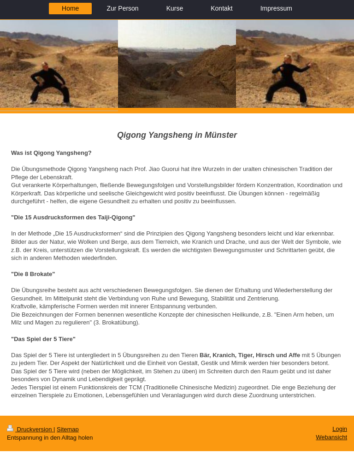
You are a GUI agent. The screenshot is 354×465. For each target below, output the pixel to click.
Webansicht (331, 437)
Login (339, 428)
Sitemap (68, 429)
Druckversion (30, 429)
